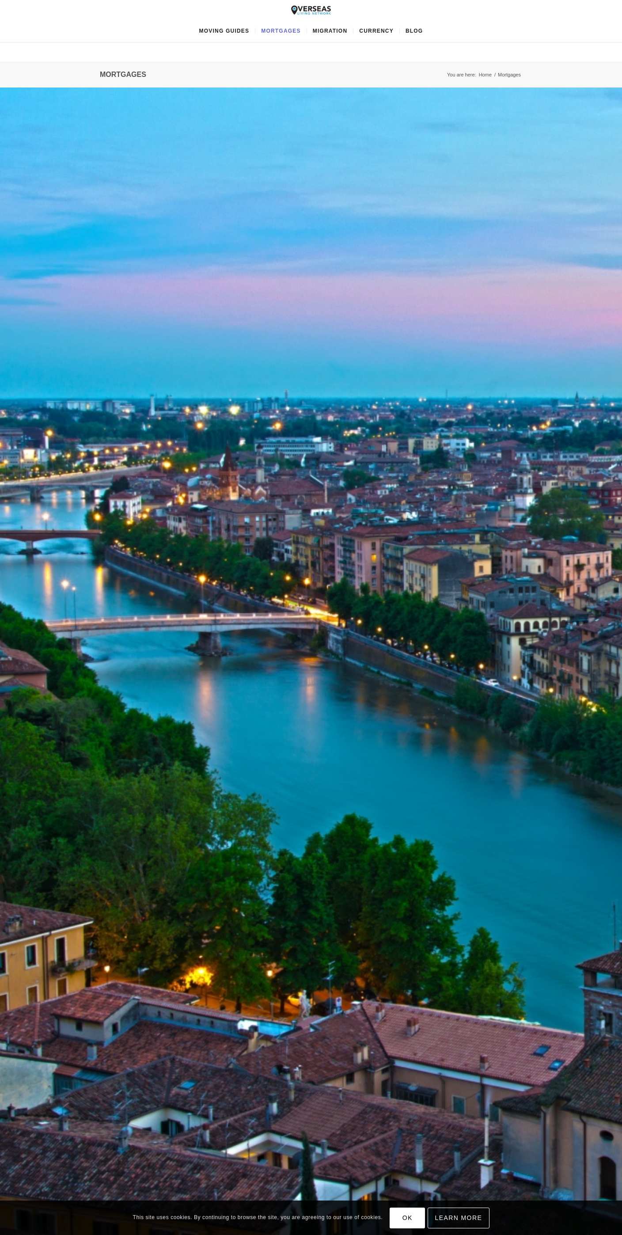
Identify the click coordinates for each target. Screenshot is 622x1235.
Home (485, 74)
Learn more (458, 1217)
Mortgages (123, 74)
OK (407, 1217)
